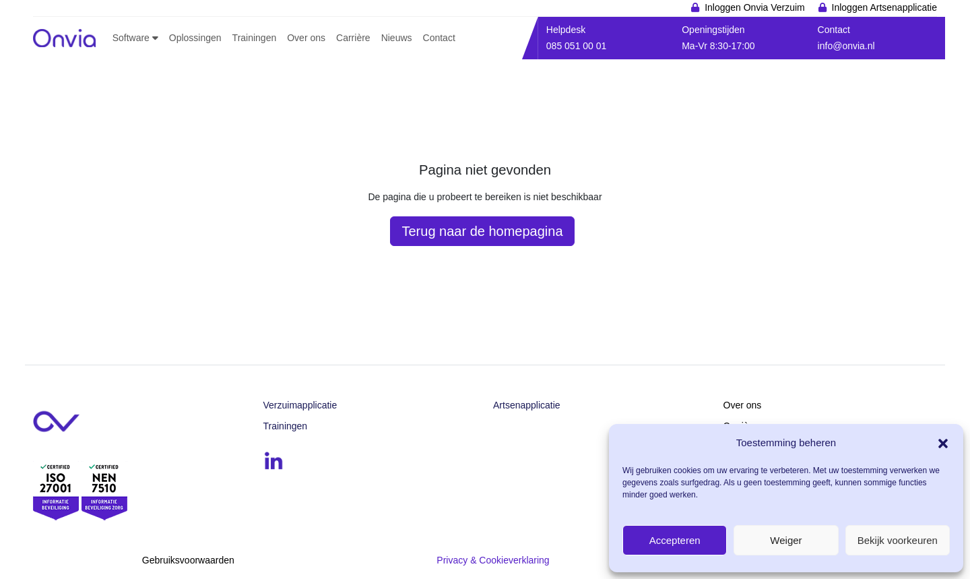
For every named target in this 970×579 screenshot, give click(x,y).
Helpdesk (565, 29)
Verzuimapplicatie (300, 405)
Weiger (786, 540)
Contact (834, 29)
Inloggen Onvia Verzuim (755, 7)
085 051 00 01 (576, 45)
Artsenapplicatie (526, 405)
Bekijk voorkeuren (898, 540)
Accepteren (675, 540)
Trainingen (285, 426)
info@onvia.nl (846, 45)
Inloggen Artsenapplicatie (884, 7)
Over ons (742, 405)
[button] (943, 442)
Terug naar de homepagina (481, 231)
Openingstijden (713, 29)
